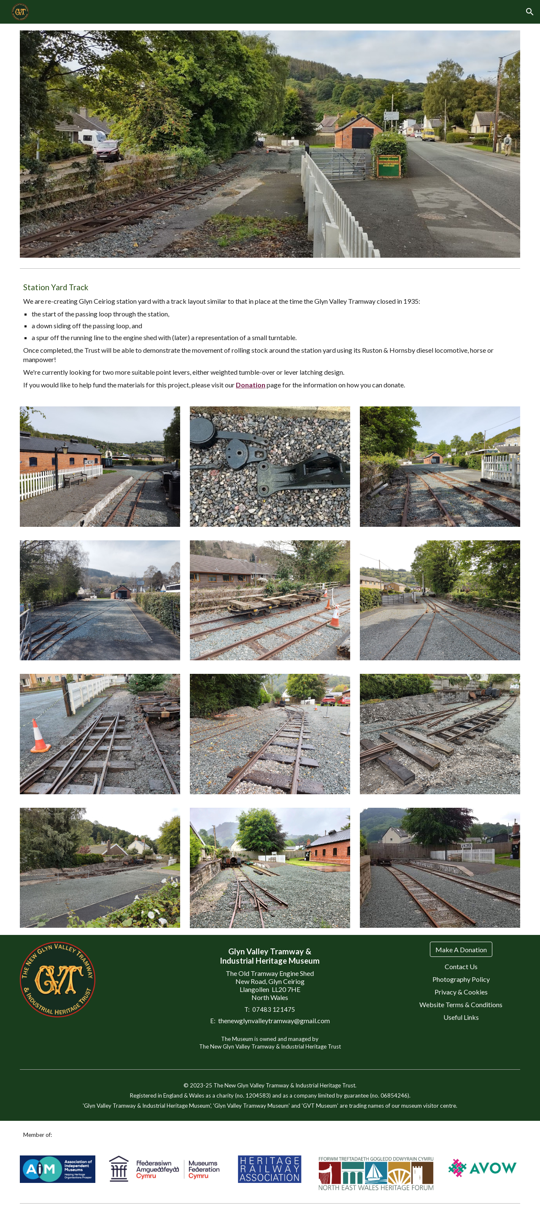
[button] (530, 12)
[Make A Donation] (461, 949)
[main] (270, 336)
